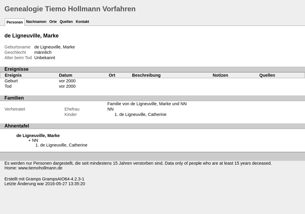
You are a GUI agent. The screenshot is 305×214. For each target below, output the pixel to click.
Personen (15, 22)
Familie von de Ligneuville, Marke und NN (147, 103)
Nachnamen (36, 22)
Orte (53, 22)
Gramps (33, 179)
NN (111, 109)
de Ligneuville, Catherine (142, 114)
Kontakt (82, 22)
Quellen (66, 22)
